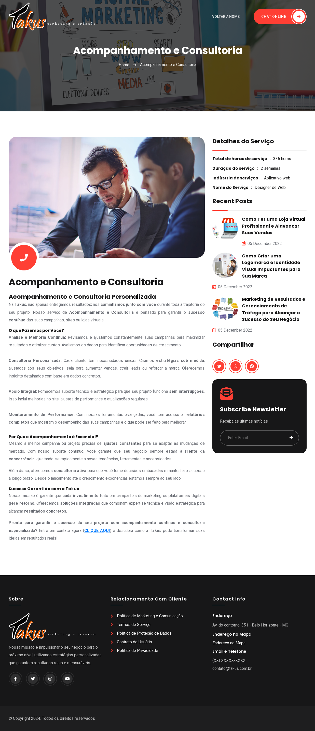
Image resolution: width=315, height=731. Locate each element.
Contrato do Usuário (134, 641)
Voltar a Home (226, 17)
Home (124, 64)
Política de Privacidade (137, 650)
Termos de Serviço (133, 624)
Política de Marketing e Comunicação (150, 615)
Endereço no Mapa (228, 643)
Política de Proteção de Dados (144, 633)
